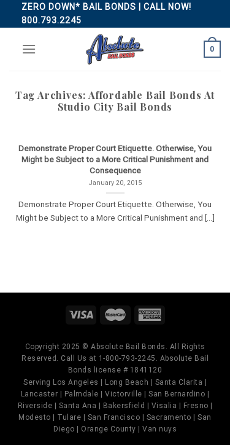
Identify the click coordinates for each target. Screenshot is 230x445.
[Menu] (28, 49)
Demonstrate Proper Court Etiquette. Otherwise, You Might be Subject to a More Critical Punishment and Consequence (115, 159)
